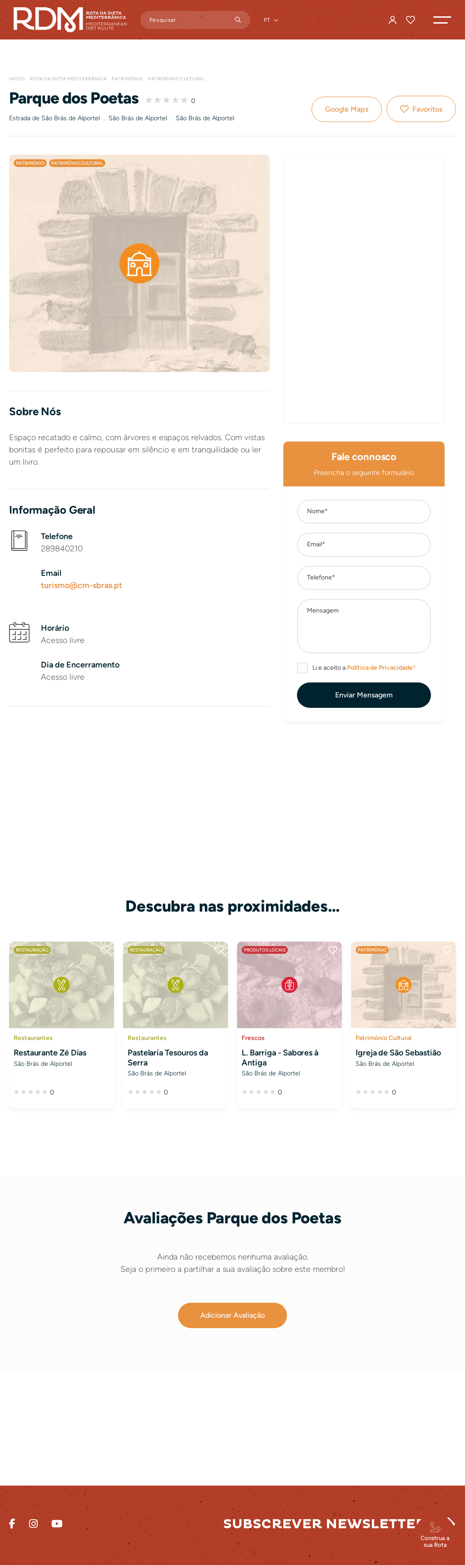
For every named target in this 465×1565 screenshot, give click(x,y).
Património (127, 79)
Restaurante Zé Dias (50, 1053)
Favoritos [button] (427, 109)
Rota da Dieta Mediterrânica (68, 79)
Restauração (32, 950)
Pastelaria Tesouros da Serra (168, 1058)
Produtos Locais (265, 950)
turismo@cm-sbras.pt (81, 585)
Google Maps (346, 109)
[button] (442, 20)
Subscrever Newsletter (324, 1524)
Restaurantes (33, 1038)
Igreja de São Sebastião (398, 1053)
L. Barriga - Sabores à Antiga (280, 1058)
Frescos (253, 1038)
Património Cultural (176, 79)
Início (17, 79)
